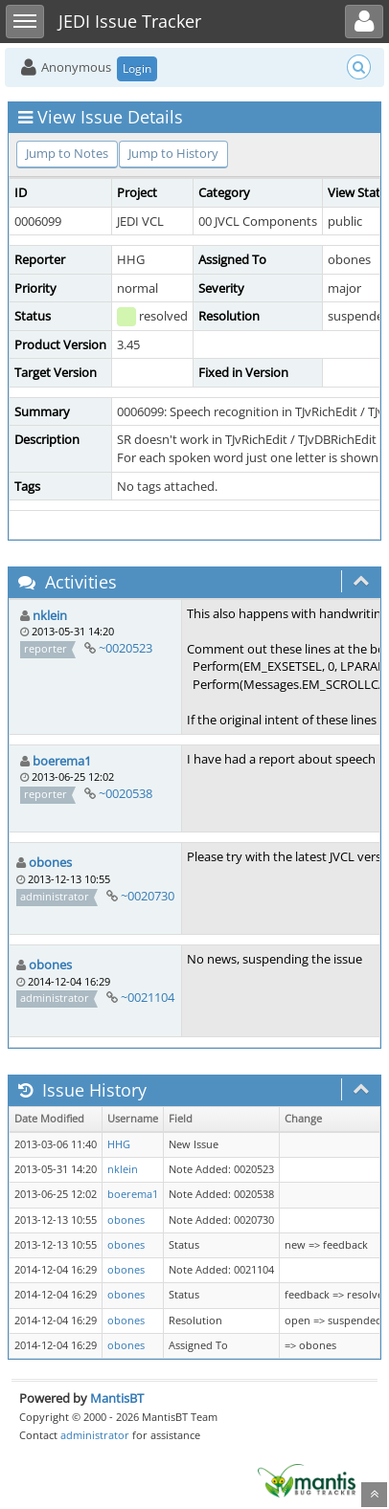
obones (50, 862)
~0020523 (125, 647)
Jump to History (173, 153)
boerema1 (62, 760)
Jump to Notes (67, 153)
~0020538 (125, 793)
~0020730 (147, 895)
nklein (50, 615)
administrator (94, 1435)
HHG (118, 1144)
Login (137, 68)
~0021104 (147, 997)
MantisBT (117, 1398)
